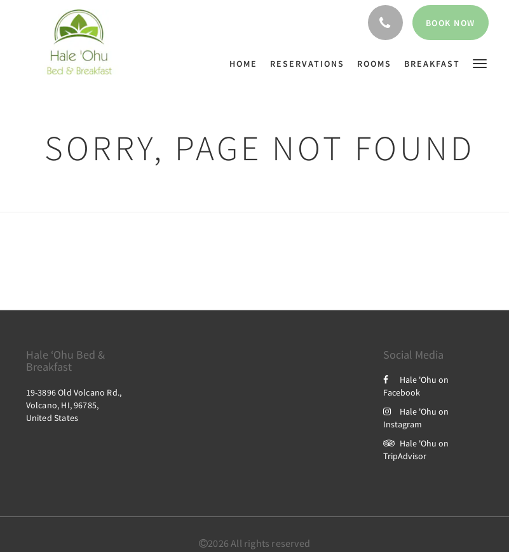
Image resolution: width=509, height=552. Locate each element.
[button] (479, 62)
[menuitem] (246, 63)
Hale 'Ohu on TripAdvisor (416, 450)
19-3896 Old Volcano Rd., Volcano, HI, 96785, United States (74, 405)
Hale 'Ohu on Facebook (416, 386)
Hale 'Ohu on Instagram (416, 418)
